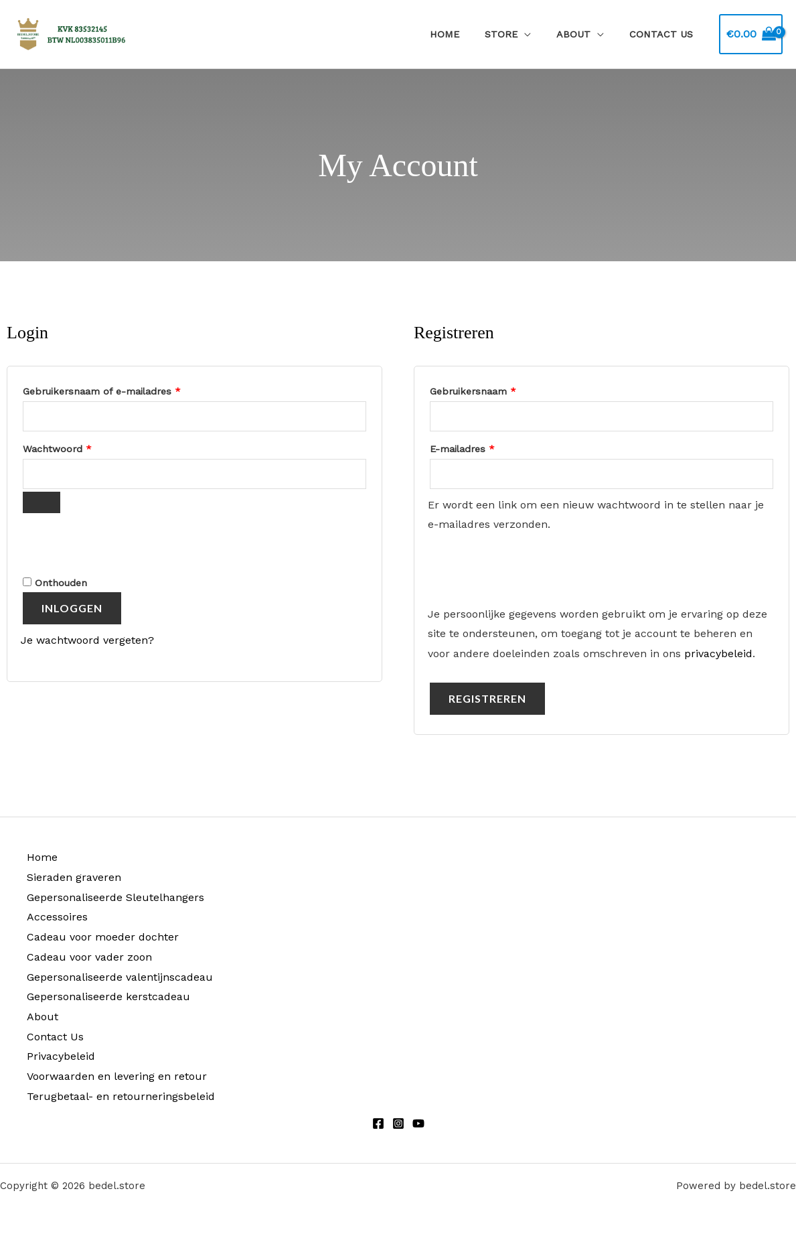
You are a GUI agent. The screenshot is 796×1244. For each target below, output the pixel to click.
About (583, 34)
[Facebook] (378, 1123)
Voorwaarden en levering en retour (117, 1076)
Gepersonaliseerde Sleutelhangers (115, 897)
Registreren (487, 698)
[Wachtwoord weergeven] (41, 502)
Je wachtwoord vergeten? (87, 640)
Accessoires (57, 916)
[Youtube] (418, 1123)
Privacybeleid (61, 1056)
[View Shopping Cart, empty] (751, 34)
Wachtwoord (73, 446)
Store (516, 34)
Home (466, 34)
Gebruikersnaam (488, 389)
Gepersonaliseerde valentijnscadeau (120, 977)
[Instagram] (398, 1123)
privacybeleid (718, 653)
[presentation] (112, 542)
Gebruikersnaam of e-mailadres (117, 389)
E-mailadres (478, 446)
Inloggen (72, 608)
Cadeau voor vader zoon (89, 957)
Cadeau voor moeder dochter (103, 936)
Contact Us (664, 34)
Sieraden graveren (74, 877)
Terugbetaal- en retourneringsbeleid (121, 1096)
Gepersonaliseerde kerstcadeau (108, 996)
